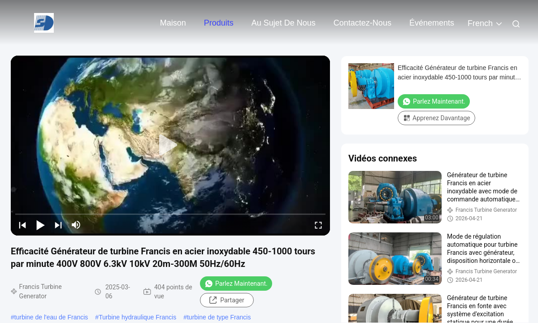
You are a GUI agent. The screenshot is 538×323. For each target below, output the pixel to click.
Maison (173, 22)
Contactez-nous (362, 22)
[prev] (22, 224)
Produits (219, 22)
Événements (431, 22)
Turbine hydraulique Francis (137, 317)
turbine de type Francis (219, 317)
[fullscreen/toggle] (318, 224)
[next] (58, 224)
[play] (170, 145)
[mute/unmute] (76, 224)
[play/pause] (40, 224)
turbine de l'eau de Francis (51, 317)
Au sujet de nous (284, 22)
